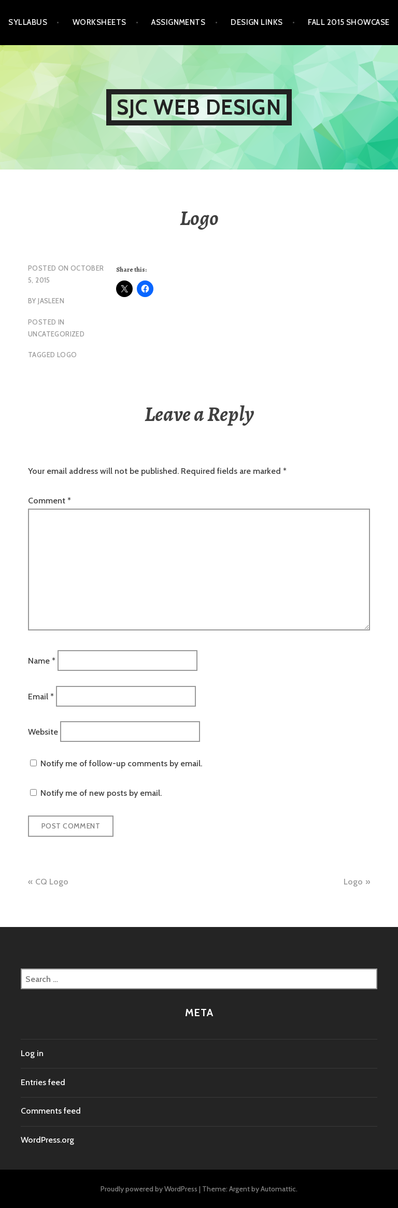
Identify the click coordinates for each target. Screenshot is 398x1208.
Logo (353, 882)
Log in (32, 1053)
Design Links (256, 22)
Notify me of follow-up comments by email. (121, 763)
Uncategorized (56, 334)
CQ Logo (51, 882)
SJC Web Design (199, 107)
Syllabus (27, 22)
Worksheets (99, 22)
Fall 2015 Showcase (348, 22)
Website (43, 731)
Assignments (178, 22)
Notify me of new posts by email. (101, 793)
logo (67, 354)
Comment (49, 500)
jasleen (51, 301)
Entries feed (43, 1082)
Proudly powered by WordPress (149, 1188)
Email (41, 696)
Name (41, 661)
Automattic (278, 1188)
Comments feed (51, 1111)
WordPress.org (47, 1140)
